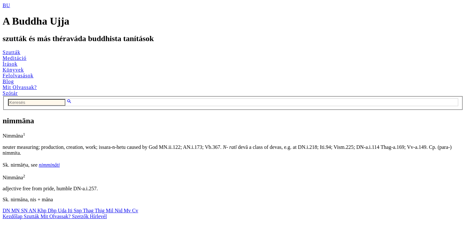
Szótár (10, 93)
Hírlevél (98, 216)
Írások (10, 64)
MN (16, 210)
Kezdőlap (13, 216)
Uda (63, 210)
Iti (70, 210)
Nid (119, 210)
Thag (89, 210)
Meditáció (15, 58)
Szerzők (81, 216)
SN (25, 210)
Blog (8, 81)
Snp (78, 210)
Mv (128, 210)
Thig (100, 210)
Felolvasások (18, 75)
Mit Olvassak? (20, 87)
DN (7, 210)
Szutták (11, 52)
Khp (43, 210)
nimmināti (49, 165)
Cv (135, 210)
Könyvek (13, 69)
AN (32, 210)
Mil (110, 210)
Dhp (53, 210)
